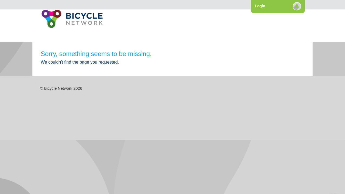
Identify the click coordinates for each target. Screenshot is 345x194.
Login (260, 6)
